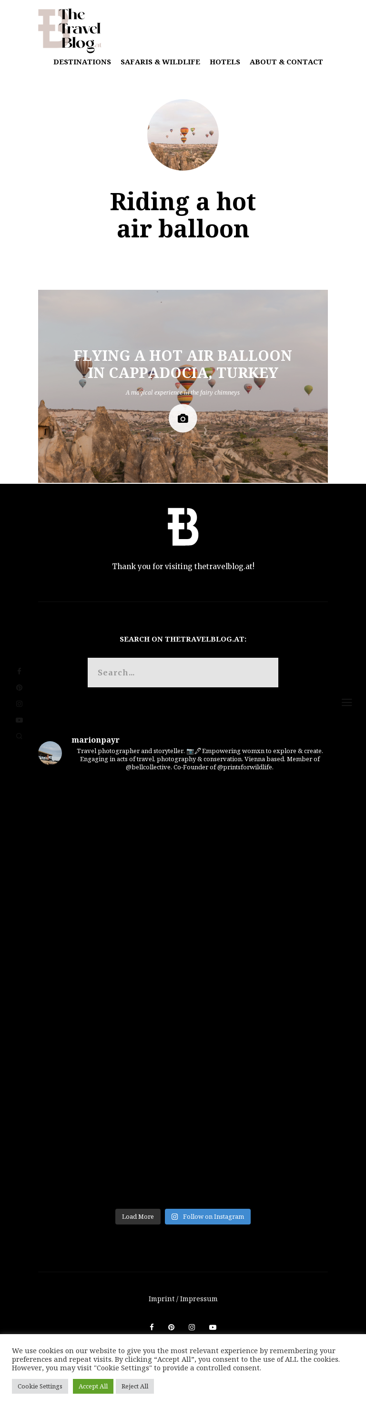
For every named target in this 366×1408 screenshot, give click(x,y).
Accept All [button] (93, 1386)
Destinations (82, 61)
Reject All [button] (135, 1386)
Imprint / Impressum (183, 1298)
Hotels (225, 61)
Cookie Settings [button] (40, 1386)
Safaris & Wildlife (160, 61)
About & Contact (286, 61)
